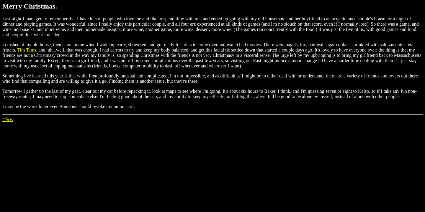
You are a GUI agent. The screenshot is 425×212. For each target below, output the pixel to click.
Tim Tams (26, 49)
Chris (7, 119)
